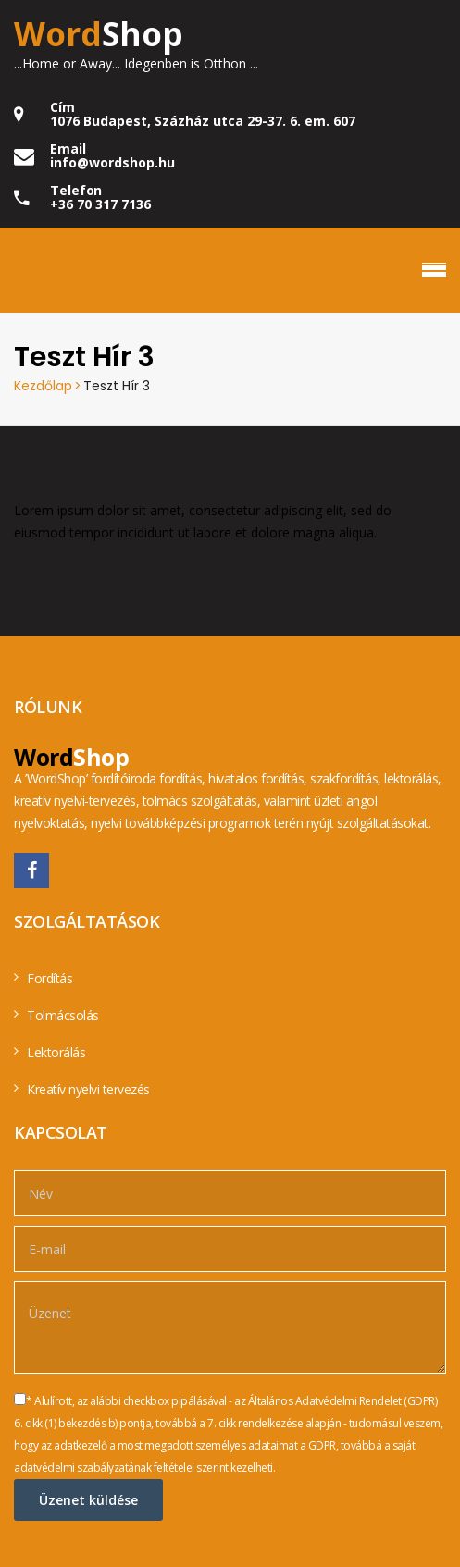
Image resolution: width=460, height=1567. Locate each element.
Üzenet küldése (88, 1500)
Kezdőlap (43, 385)
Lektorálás (56, 1052)
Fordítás (49, 978)
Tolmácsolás (63, 1015)
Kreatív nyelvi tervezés (88, 1089)
